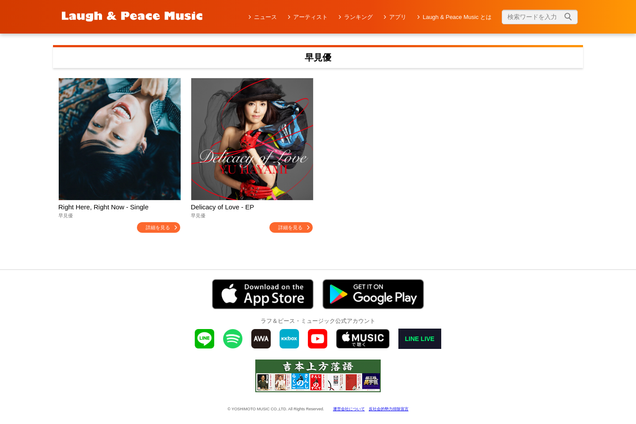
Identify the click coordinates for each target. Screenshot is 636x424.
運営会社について (349, 409)
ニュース (265, 17)
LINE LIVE (420, 338)
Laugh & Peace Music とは (457, 17)
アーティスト (310, 17)
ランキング (358, 17)
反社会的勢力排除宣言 (389, 409)
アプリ (397, 17)
